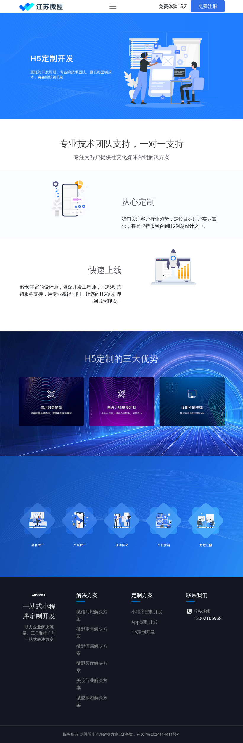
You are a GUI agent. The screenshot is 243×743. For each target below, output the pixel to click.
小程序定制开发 (146, 612)
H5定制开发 (143, 632)
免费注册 (207, 6)
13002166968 (207, 618)
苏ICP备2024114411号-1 (158, 734)
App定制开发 (144, 622)
